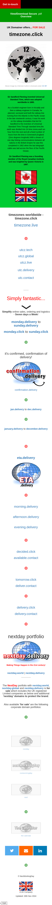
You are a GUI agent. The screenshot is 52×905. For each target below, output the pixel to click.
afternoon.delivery (26, 517)
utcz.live (26, 262)
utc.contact (26, 278)
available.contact (26, 558)
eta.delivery (26, 458)
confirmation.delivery (26, 390)
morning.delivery (26, 506)
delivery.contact (26, 614)
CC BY (44, 86)
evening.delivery (26, 527)
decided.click (26, 551)
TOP (4, 903)
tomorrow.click (26, 579)
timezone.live (26, 225)
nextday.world (40, 685)
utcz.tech (26, 250)
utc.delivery (26, 270)
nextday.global (10, 688)
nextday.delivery (34, 688)
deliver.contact (26, 586)
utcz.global (26, 256)
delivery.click (26, 607)
